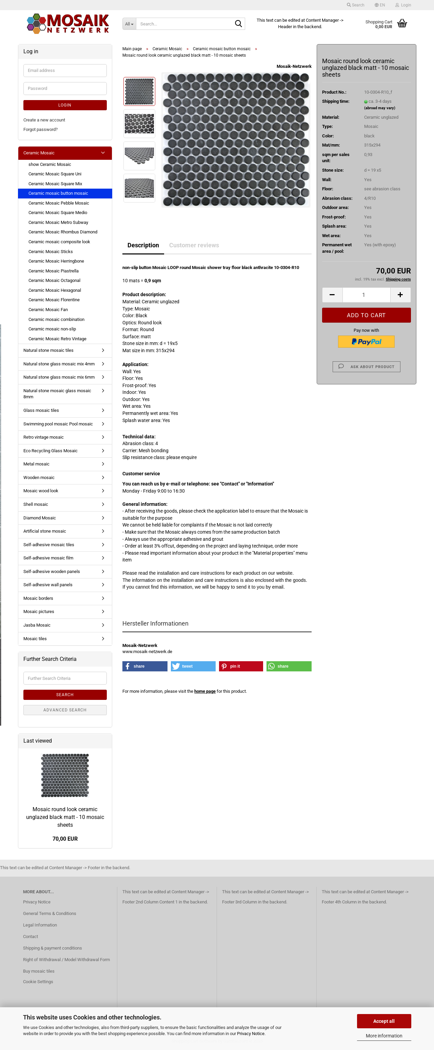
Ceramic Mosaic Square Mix (55, 183)
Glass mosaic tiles (41, 410)
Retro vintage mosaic (43, 437)
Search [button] (355, 5)
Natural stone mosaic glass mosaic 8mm (57, 394)
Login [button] (403, 5)
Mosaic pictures (38, 611)
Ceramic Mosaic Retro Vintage (57, 338)
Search (65, 694)
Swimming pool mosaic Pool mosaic (58, 423)
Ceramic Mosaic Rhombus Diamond (62, 231)
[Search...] (129, 24)
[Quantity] (366, 295)
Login (65, 105)
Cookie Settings (38, 981)
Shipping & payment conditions (52, 948)
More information (384, 1035)
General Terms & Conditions (49, 913)
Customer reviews (194, 245)
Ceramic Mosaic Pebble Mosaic (58, 203)
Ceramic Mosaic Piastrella (53, 270)
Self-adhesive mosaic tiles (48, 544)
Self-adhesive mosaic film (48, 557)
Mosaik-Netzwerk (294, 66)
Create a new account (44, 119)
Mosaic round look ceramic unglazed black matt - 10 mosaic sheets (65, 817)
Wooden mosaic (39, 477)
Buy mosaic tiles (39, 971)
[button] (380, 5)
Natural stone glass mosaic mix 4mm (59, 363)
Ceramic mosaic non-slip (52, 328)
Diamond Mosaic (39, 517)
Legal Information (40, 925)
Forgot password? (40, 129)
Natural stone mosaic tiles (48, 350)
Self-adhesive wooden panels (51, 571)
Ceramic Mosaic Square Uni (54, 173)
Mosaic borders (38, 598)
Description (143, 245)
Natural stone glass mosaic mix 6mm (59, 377)
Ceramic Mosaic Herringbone (56, 261)
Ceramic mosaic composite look (59, 241)
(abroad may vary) (379, 108)
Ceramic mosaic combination (56, 319)
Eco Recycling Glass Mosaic (50, 450)
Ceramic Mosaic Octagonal (54, 280)
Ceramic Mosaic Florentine (54, 299)
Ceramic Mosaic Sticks (50, 251)
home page (205, 691)
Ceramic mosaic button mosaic (58, 193)
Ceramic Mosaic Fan (48, 309)
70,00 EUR (65, 839)
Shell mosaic (35, 504)
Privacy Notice (250, 1033)
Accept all (384, 1021)
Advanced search (65, 710)
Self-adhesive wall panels (48, 584)
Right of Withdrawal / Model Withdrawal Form (66, 959)
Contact (30, 936)
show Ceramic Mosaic (49, 164)
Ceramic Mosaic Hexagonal (54, 290)
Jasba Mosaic (37, 625)
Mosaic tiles (35, 638)
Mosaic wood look (40, 490)
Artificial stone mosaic (44, 531)
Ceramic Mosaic (39, 152)
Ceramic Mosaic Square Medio (57, 212)
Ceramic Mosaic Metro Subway (58, 222)
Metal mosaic (36, 463)
